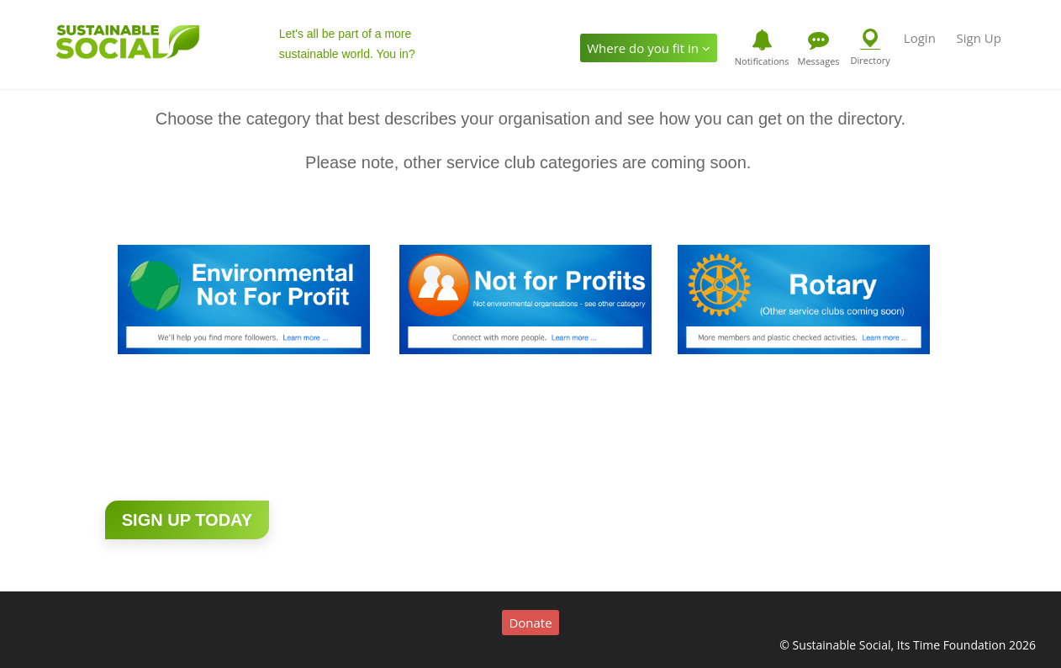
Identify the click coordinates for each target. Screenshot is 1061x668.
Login (920, 37)
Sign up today (187, 520)
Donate (530, 622)
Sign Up (978, 37)
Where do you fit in (648, 48)
